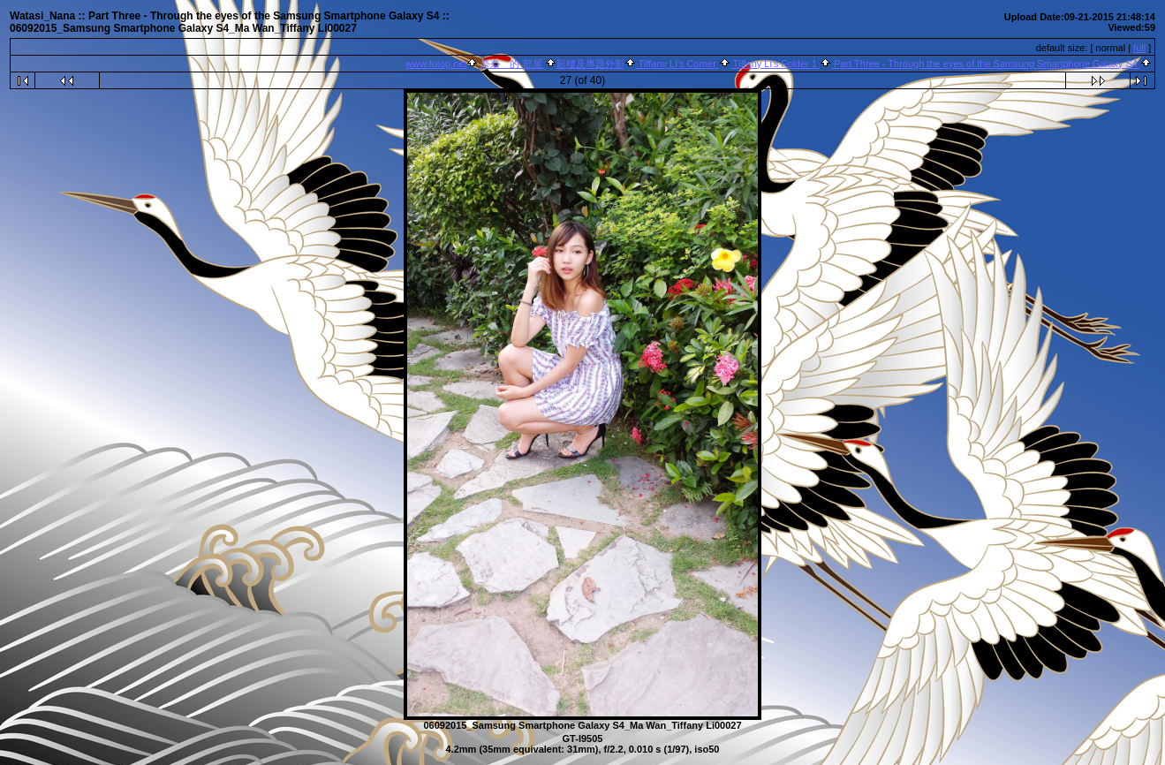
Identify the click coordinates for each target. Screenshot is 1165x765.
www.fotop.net (435, 63)
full (1139, 47)
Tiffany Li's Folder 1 (775, 63)
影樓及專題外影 (590, 63)
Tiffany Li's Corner (677, 63)
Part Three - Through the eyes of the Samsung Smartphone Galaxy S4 (985, 63)
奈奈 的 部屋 (511, 63)
